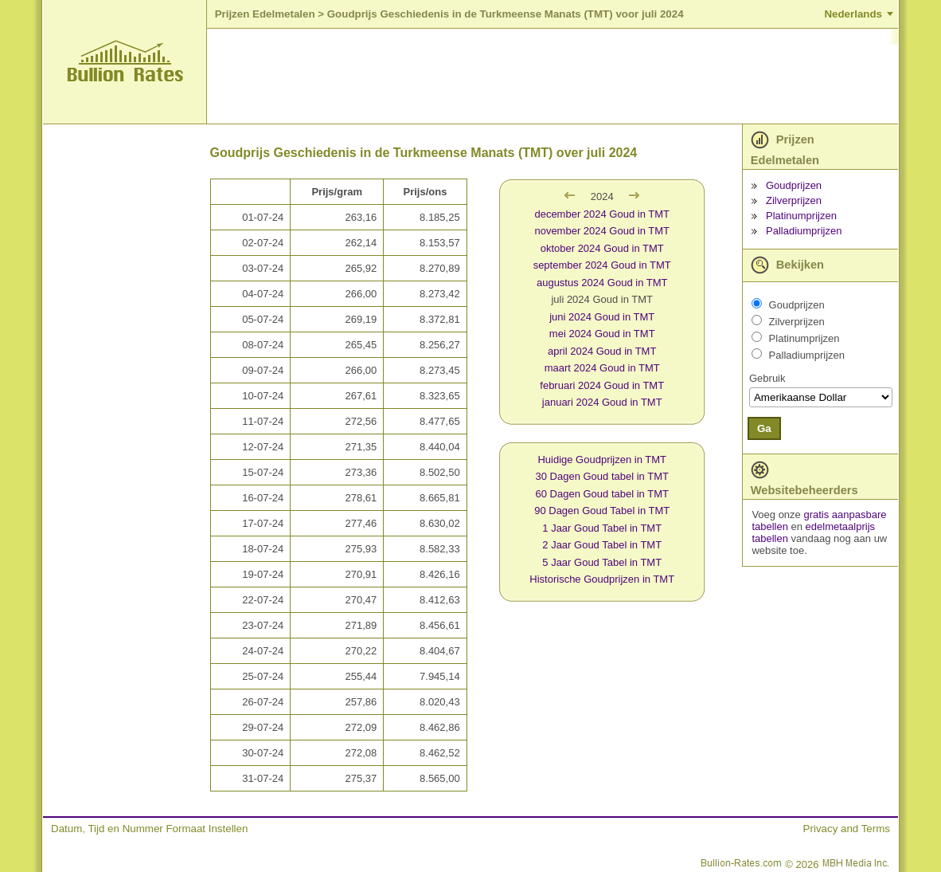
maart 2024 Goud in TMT (602, 368)
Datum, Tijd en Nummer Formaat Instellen (149, 829)
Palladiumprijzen (803, 231)
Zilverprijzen (794, 200)
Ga (764, 428)
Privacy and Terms (846, 829)
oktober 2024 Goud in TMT (602, 248)
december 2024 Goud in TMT (602, 214)
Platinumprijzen (801, 216)
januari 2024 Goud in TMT (602, 402)
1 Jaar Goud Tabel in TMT (602, 528)
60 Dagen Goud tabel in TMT (602, 494)
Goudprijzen (794, 185)
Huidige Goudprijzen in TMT (601, 459)
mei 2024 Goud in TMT (602, 334)
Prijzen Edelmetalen (265, 14)
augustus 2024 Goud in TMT (602, 283)
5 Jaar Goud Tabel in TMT (602, 562)
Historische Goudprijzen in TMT (601, 579)
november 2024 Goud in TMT (602, 231)
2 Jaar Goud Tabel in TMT (602, 545)
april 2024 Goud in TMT (602, 351)
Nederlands (853, 14)
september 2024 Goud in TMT (602, 265)
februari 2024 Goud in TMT (602, 385)
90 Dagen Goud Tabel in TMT (602, 511)
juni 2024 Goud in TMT (601, 317)
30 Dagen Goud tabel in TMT (602, 476)
